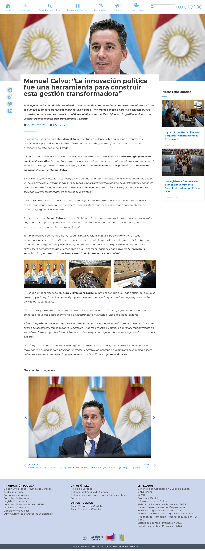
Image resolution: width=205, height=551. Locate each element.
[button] (26, 417)
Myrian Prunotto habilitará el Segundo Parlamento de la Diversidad (182, 135)
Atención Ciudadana (136, 10)
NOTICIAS (60, 124)
